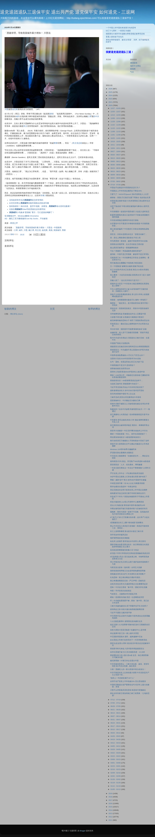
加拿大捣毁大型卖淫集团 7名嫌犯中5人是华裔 (128, 630)
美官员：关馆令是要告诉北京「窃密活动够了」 (128, 234)
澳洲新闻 (133, 63)
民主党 (75, 143)
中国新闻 (57, 228)
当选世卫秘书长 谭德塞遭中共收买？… (125, 384)
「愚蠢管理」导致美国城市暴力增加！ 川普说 (33, 228)
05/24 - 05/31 (116, 723)
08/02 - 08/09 (116, 178)
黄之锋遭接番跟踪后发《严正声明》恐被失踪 (127, 581)
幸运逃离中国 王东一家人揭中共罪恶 (124, 633)
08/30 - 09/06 (116, 165)
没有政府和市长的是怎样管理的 (26, 200)
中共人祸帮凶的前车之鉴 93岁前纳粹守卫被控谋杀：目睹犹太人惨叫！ (129, 290)
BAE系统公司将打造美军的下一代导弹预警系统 (128, 640)
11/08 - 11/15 (116, 131)
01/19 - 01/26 (116, 783)
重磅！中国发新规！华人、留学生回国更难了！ (128, 434)
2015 (110, 807)
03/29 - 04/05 (116, 749)
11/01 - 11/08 (116, 135)
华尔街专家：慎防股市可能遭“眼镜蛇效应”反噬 (128, 329)
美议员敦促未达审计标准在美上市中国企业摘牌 (128, 490)
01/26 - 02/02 (116, 779)
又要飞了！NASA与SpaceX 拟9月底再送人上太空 (129, 194)
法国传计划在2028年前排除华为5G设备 (125, 359)
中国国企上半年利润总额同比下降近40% (126, 191)
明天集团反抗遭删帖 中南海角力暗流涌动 (126, 263)
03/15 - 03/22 (116, 756)
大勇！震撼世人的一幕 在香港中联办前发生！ (128, 669)
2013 (110, 813)
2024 (110, 95)
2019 (110, 793)
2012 (110, 817)
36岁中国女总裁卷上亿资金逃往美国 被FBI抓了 (128, 477)
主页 (52, 308)
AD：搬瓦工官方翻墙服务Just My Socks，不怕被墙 (26, 219)
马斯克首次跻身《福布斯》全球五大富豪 (126, 567)
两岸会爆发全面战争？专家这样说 (123, 487)
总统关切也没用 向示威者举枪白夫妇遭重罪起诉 (129, 584)
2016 (110, 803)
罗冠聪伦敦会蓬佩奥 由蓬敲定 (122, 453)
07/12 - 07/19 (116, 700)
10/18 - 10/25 (116, 141)
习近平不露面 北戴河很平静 (121, 613)
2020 (110, 105)
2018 (110, 797)
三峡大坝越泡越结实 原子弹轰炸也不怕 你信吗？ (129, 606)
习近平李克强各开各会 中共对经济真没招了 (127, 387)
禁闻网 (132, 69)
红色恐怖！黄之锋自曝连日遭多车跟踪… (126, 577)
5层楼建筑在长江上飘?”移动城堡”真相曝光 (126, 523)
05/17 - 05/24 (116, 726)
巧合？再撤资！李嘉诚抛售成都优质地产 (126, 251)
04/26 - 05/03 (116, 736)
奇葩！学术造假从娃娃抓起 (120, 591)
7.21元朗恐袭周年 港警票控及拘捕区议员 (126, 621)
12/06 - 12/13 (116, 118)
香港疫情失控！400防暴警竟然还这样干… (126, 380)
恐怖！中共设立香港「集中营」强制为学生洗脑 (128, 587)
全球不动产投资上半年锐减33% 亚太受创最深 (128, 681)
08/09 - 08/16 (116, 175)
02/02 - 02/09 (116, 776)
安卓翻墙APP (10, 216)
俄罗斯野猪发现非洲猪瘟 (120, 538)
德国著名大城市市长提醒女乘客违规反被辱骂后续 (125, 34)
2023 (110, 99)
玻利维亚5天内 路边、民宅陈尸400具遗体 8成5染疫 (130, 461)
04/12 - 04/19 (116, 743)
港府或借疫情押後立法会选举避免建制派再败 (127, 571)
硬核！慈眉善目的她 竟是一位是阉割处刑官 (127, 597)
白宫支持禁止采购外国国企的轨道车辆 (29, 203)
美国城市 (57, 230)
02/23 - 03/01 (116, 766)
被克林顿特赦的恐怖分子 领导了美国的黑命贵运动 (129, 320)
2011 (110, 820)
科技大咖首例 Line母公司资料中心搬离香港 (127, 502)
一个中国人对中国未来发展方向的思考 (121, 28)
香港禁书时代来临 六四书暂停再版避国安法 (127, 649)
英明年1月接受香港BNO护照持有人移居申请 (127, 372)
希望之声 (14, 223)
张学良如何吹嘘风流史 (119, 535)
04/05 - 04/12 (116, 746)
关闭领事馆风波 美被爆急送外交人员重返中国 (128, 314)
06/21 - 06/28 (116, 710)
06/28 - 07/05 (116, 706)
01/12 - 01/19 (116, 786)
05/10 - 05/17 (116, 729)
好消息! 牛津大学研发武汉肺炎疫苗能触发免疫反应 (130, 553)
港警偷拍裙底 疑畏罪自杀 (120, 369)
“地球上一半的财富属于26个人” (122, 678)
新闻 (51, 114)
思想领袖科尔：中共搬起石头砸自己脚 (125, 400)
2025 (110, 92)
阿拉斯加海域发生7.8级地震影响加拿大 (125, 437)
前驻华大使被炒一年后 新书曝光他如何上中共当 (129, 431)
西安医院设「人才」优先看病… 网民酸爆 (126, 465)
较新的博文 (10, 308)
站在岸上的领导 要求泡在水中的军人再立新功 (128, 541)
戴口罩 (31, 230)
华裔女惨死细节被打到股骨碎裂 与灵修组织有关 (129, 509)
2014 (110, 810)
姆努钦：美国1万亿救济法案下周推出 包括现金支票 (130, 198)
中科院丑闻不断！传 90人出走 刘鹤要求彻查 (127, 483)
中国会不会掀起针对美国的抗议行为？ (125, 188)
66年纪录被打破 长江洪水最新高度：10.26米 (127, 652)
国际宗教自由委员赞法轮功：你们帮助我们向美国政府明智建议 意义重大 (129, 546)
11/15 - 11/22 (116, 128)
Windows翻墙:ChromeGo (28, 216)
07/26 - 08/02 (116, 181)
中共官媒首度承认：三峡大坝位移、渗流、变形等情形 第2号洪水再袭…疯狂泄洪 (129, 665)
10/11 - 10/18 (116, 145)
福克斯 (15, 109)
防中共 (96, 116)
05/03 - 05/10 (116, 733)
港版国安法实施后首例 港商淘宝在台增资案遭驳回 (129, 347)
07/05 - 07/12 (116, 703)
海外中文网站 (135, 66)
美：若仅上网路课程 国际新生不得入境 (125, 238)
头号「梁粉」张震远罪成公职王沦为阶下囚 (127, 362)
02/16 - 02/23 (116, 769)
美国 (50, 230)
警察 (55, 143)
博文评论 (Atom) (16, 314)
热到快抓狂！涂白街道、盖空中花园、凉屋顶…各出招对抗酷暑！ (40, 206)
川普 (6, 109)
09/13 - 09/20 (116, 158)
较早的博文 (94, 308)
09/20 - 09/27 (116, 155)
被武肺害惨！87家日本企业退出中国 (124, 661)
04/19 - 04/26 (116, 739)
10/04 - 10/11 (116, 148)
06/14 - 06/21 (116, 713)
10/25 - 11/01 (116, 138)
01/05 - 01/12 (116, 789)
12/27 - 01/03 (116, 108)
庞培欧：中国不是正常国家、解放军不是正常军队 (129, 254)
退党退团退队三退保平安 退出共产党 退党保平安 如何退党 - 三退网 (67, 12)
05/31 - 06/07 (116, 720)
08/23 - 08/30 (116, 168)
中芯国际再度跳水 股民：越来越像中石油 (126, 637)
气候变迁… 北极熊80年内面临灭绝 (123, 594)
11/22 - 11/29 (116, 125)
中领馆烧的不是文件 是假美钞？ (122, 365)
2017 (110, 800)
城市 (18, 116)
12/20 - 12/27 (116, 112)
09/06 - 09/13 (116, 161)
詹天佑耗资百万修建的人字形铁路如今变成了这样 (129, 441)
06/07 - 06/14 (116, 716)
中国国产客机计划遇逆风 (120, 343)
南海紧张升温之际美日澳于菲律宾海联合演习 (127, 493)
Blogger (83, 831)
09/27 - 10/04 (116, 151)
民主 (25, 126)
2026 (110, 89)
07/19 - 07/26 (116, 185)
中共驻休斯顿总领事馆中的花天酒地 (124, 220)
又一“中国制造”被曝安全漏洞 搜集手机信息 (127, 266)
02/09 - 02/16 (116, 773)
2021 (110, 102)
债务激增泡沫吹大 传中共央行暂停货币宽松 (127, 390)
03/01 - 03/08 (116, 763)
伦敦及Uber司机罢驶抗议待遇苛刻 (27, 209)
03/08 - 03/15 (116, 759)
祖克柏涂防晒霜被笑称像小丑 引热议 (124, 550)
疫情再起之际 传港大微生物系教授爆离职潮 (127, 609)
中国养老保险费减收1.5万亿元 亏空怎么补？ (127, 355)
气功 (132, 72)
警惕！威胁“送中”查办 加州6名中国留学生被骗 (128, 480)
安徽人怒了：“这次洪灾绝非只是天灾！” (125, 280)
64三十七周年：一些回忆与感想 (118, 31)
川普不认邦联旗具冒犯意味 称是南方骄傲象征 (128, 690)
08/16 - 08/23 (116, 171)
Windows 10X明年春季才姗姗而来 (123, 449)
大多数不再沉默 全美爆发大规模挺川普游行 (127, 317)
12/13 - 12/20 (116, 115)
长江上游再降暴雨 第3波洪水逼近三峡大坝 (126, 531)
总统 (80, 143)
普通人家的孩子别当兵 (114, 37)
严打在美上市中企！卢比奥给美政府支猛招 (127, 473)
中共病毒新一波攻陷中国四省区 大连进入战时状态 (129, 212)
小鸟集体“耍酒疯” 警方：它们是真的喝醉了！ (31, 212)
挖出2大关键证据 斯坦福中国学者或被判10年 (127, 505)
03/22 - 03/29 (116, 753)
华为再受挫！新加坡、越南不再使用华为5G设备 (129, 241)
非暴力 (43, 195)
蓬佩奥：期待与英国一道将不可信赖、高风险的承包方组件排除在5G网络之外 (129, 513)
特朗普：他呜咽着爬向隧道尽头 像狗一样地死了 (129, 300)
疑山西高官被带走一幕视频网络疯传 (124, 248)
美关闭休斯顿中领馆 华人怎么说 (122, 394)
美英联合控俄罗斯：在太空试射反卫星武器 (127, 244)
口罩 (89, 116)
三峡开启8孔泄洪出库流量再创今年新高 (125, 397)
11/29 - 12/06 (116, 121)
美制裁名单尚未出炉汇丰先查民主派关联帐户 (127, 574)
